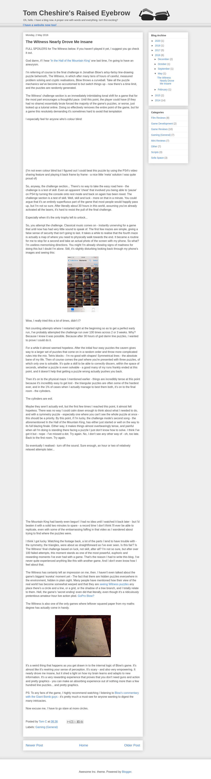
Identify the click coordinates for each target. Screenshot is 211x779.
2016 (158, 55)
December (164, 59)
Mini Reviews (158, 140)
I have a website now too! (40, 25)
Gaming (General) (47, 727)
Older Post (132, 745)
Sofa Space (157, 157)
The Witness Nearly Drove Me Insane (165, 80)
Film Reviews (158, 117)
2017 (158, 50)
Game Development (162, 123)
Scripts (155, 152)
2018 (158, 45)
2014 (158, 100)
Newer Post (34, 745)
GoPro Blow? (86, 595)
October (162, 64)
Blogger (126, 771)
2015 (158, 95)
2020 (158, 40)
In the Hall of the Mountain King (70, 60)
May (160, 73)
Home (83, 745)
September (164, 68)
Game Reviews (159, 129)
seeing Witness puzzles (114, 584)
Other (154, 146)
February (163, 89)
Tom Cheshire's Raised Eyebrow (76, 13)
